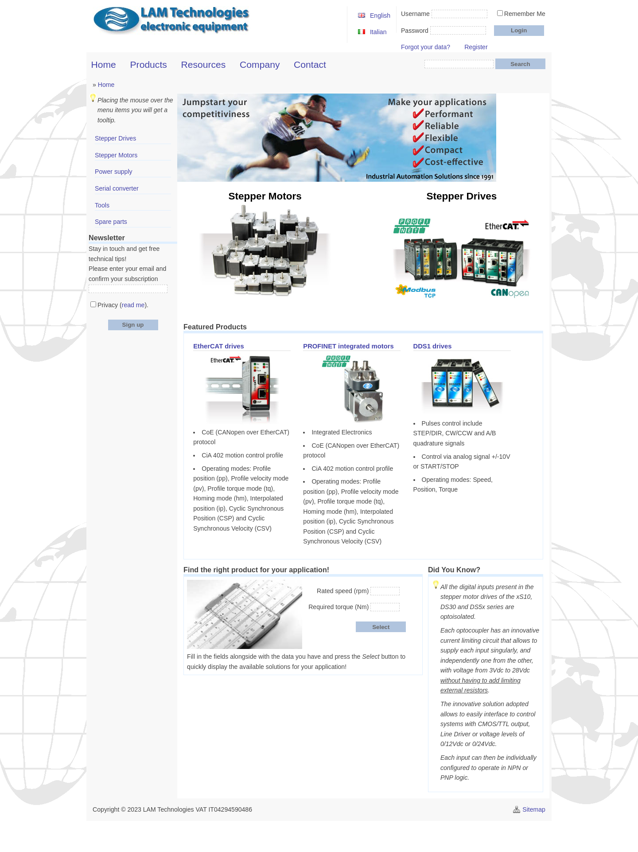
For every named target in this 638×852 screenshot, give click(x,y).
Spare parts (111, 221)
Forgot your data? (425, 47)
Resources (203, 64)
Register (475, 47)
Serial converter (117, 188)
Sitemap (533, 809)
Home (103, 64)
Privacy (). (122, 305)
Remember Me (524, 13)
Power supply (113, 171)
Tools (102, 205)
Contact (310, 64)
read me (133, 305)
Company (260, 64)
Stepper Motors (116, 155)
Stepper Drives (115, 138)
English (380, 15)
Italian (378, 31)
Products (148, 64)
